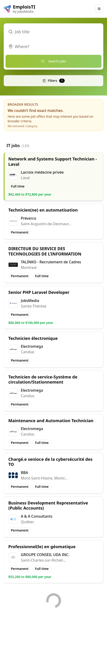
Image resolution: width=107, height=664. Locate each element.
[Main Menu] (99, 9)
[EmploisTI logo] (19, 9)
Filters (53, 80)
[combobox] (53, 46)
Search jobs (53, 61)
